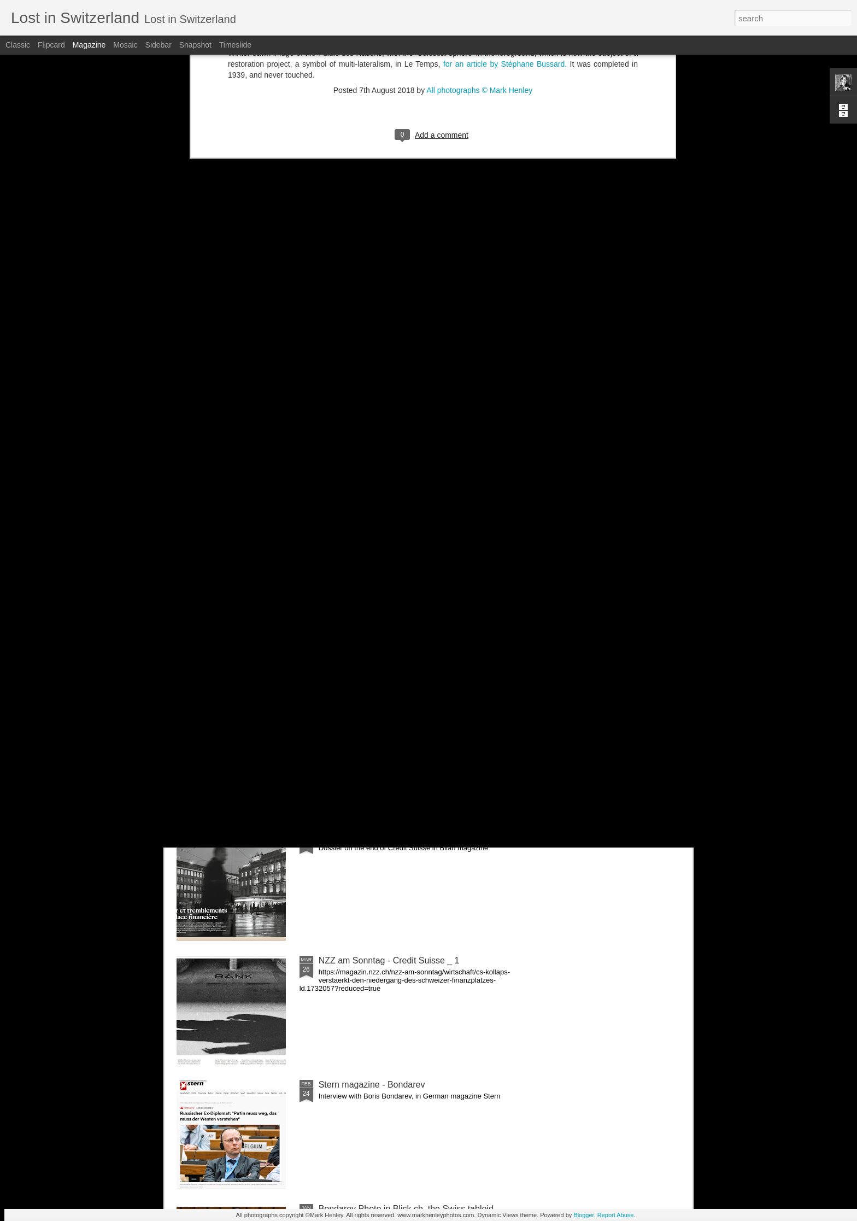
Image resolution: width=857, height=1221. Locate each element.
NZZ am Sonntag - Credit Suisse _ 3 (619, 503)
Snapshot (195, 44)
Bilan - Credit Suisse (358, 836)
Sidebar (158, 44)
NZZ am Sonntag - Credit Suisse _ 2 (389, 712)
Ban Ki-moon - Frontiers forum (354, 503)
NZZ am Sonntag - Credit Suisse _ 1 (389, 960)
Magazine (89, 44)
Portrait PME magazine (241, 498)
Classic (17, 44)
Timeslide (235, 44)
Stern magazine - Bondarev (372, 1084)
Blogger (583, 1215)
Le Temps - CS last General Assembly (392, 588)
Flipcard (51, 44)
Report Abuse (615, 1215)
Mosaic (125, 44)
